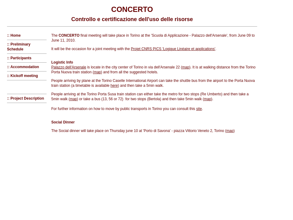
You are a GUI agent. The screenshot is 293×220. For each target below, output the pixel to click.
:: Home (14, 35)
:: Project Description (25, 98)
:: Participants (19, 58)
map (185, 67)
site (199, 109)
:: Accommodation (23, 67)
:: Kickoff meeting (22, 76)
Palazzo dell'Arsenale (68, 67)
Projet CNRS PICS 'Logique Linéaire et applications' (173, 49)
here (114, 85)
